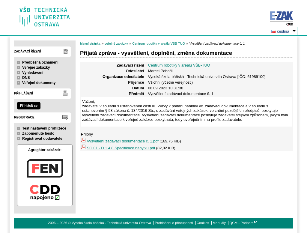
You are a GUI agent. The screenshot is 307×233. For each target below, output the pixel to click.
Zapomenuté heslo (38, 133)
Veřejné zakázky (36, 67)
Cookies (203, 223)
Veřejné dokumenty (38, 83)
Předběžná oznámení (40, 62)
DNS (26, 78)
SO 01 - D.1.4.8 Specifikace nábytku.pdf (121, 148)
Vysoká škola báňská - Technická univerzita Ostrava (45, 14)
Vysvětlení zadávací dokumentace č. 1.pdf (123, 141)
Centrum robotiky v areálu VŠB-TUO (158, 43)
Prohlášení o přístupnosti (174, 223)
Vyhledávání (32, 72)
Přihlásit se (28, 105)
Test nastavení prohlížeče (44, 128)
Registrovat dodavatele (42, 138)
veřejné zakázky (116, 43)
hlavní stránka (90, 43)
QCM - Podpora (241, 223)
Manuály (219, 223)
